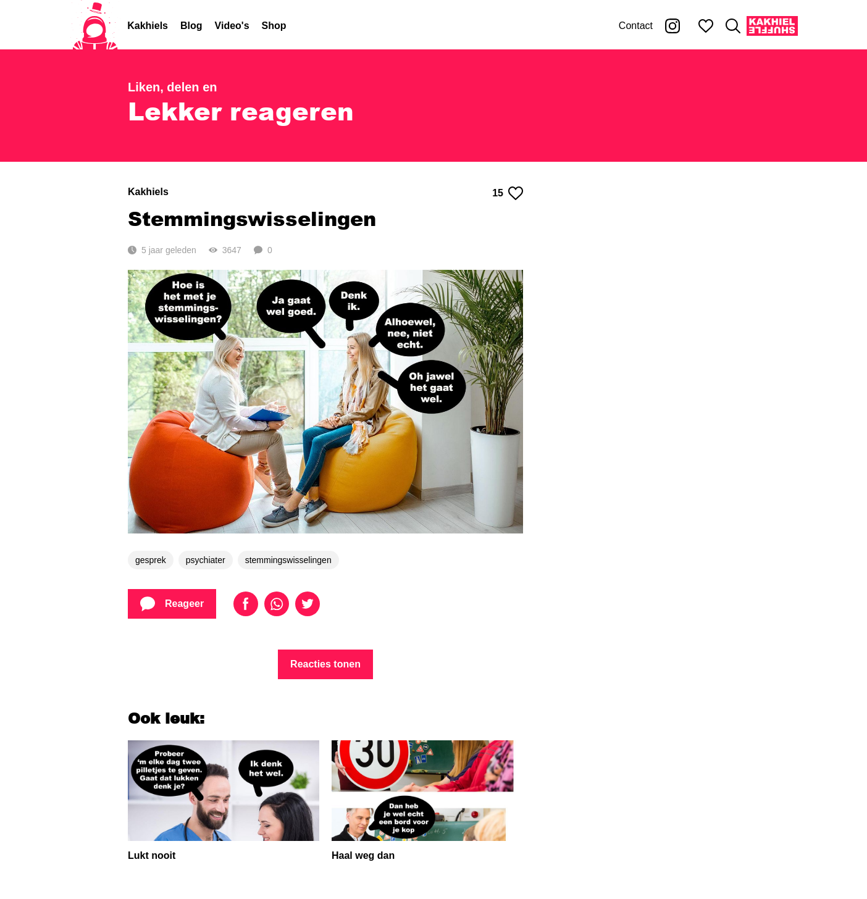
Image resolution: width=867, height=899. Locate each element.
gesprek (150, 560)
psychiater (205, 560)
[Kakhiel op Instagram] (672, 26)
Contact (636, 25)
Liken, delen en (172, 87)
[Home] (95, 26)
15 (507, 193)
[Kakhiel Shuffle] (772, 26)
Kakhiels (147, 25)
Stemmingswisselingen (252, 218)
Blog (191, 25)
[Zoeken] (733, 26)
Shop (274, 25)
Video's (232, 25)
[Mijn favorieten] (705, 26)
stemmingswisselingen (288, 560)
